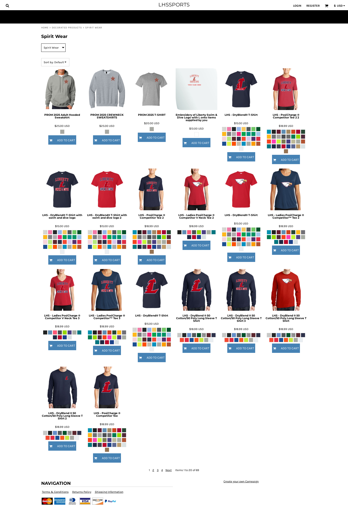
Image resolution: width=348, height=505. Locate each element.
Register (313, 5)
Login (297, 5)
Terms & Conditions (55, 491)
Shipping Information (109, 491)
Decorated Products (67, 27)
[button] (7, 5)
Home (45, 27)
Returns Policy (81, 491)
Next (168, 470)
